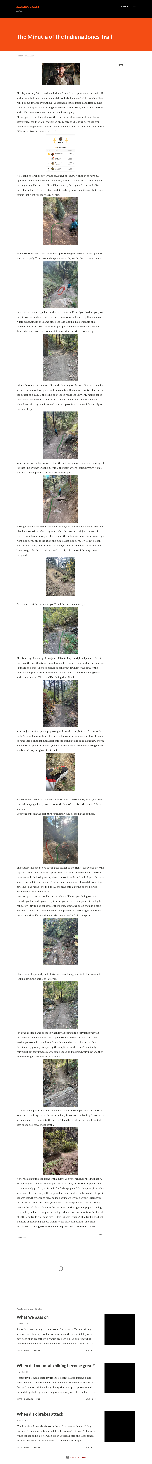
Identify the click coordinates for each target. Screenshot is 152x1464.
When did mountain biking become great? (56, 1365)
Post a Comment (32, 1351)
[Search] (124, 6)
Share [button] (120, 65)
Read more (90, 1351)
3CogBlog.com (27, 6)
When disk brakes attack (40, 1414)
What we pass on (33, 1317)
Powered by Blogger (76, 1457)
